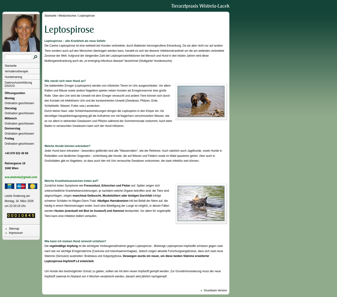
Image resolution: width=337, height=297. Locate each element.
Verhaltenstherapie (16, 71)
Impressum (16, 233)
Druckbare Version (215, 290)
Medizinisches (67, 15)
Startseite (11, 65)
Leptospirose (87, 15)
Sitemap (14, 228)
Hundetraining (13, 77)
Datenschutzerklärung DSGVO (18, 84)
